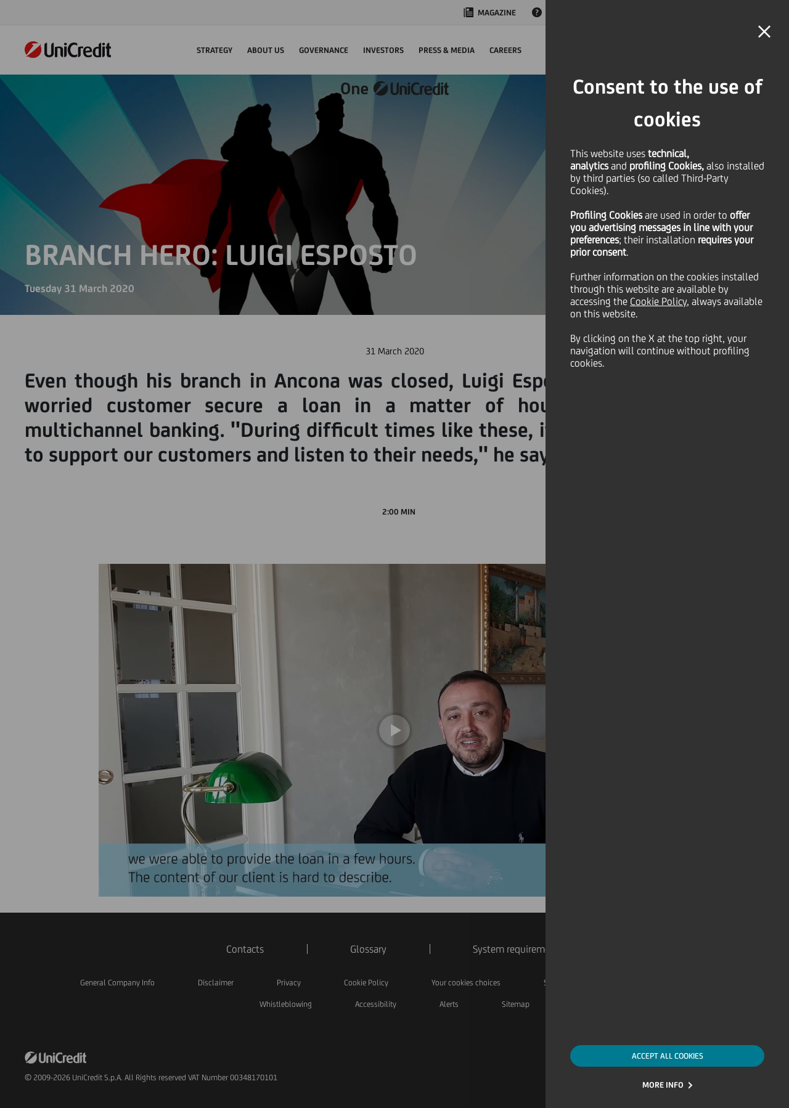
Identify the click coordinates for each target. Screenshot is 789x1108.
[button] (764, 32)
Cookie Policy (658, 301)
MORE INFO (663, 1085)
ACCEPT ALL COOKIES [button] (667, 1056)
